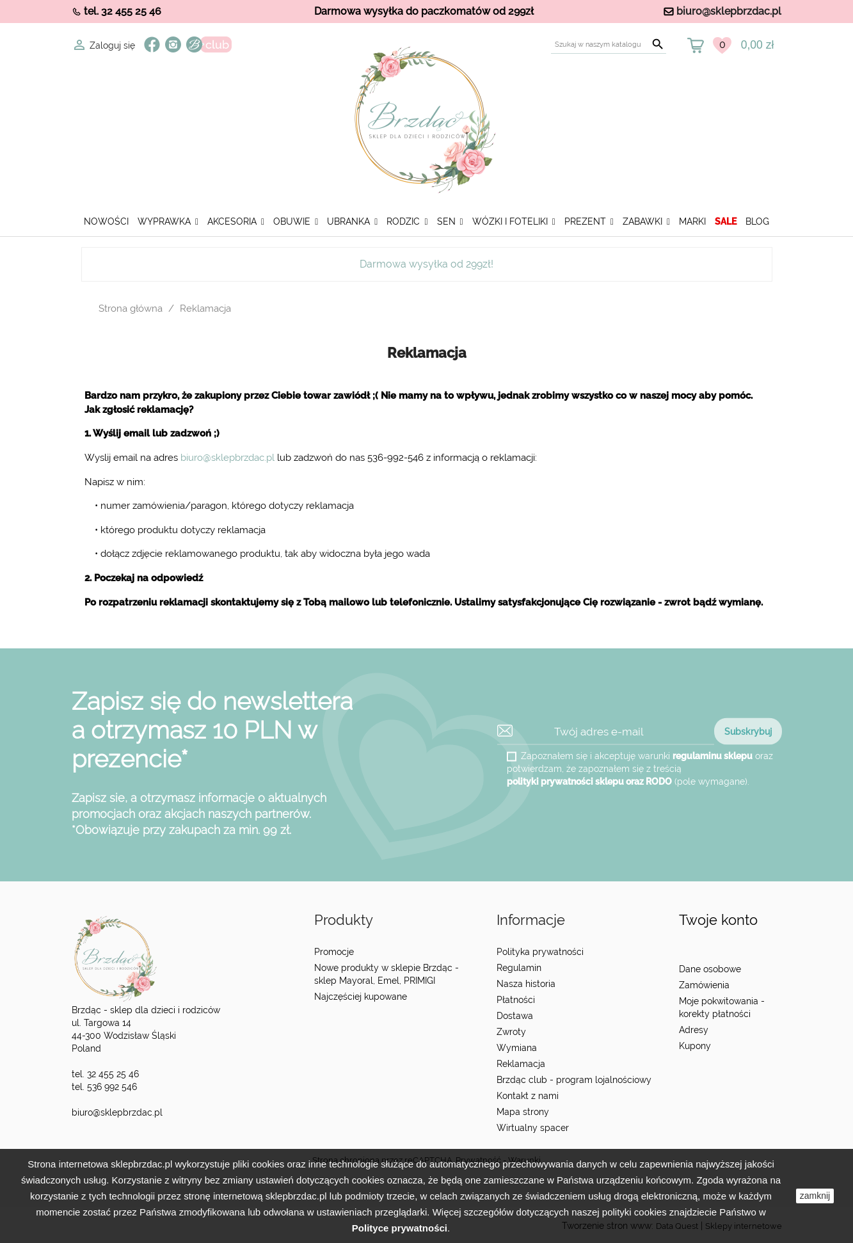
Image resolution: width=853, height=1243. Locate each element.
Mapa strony (523, 1112)
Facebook (152, 44)
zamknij (815, 1196)
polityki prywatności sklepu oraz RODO (589, 781)
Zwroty (511, 1032)
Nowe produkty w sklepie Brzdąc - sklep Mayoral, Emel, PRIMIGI (386, 974)
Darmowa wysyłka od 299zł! (426, 264)
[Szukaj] (608, 44)
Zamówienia (704, 985)
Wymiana (517, 1048)
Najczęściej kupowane (360, 996)
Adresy (693, 1030)
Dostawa (515, 1016)
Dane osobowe (710, 969)
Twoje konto (718, 920)
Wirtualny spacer (533, 1128)
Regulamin (519, 968)
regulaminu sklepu (713, 756)
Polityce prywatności (399, 1228)
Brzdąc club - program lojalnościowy (574, 1080)
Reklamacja (521, 1064)
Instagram (173, 44)
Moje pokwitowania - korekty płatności (722, 1007)
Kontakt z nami (528, 1096)
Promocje (334, 952)
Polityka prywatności (540, 952)
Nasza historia (526, 984)
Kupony (695, 1046)
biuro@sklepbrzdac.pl (728, 11)
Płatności (516, 1000)
